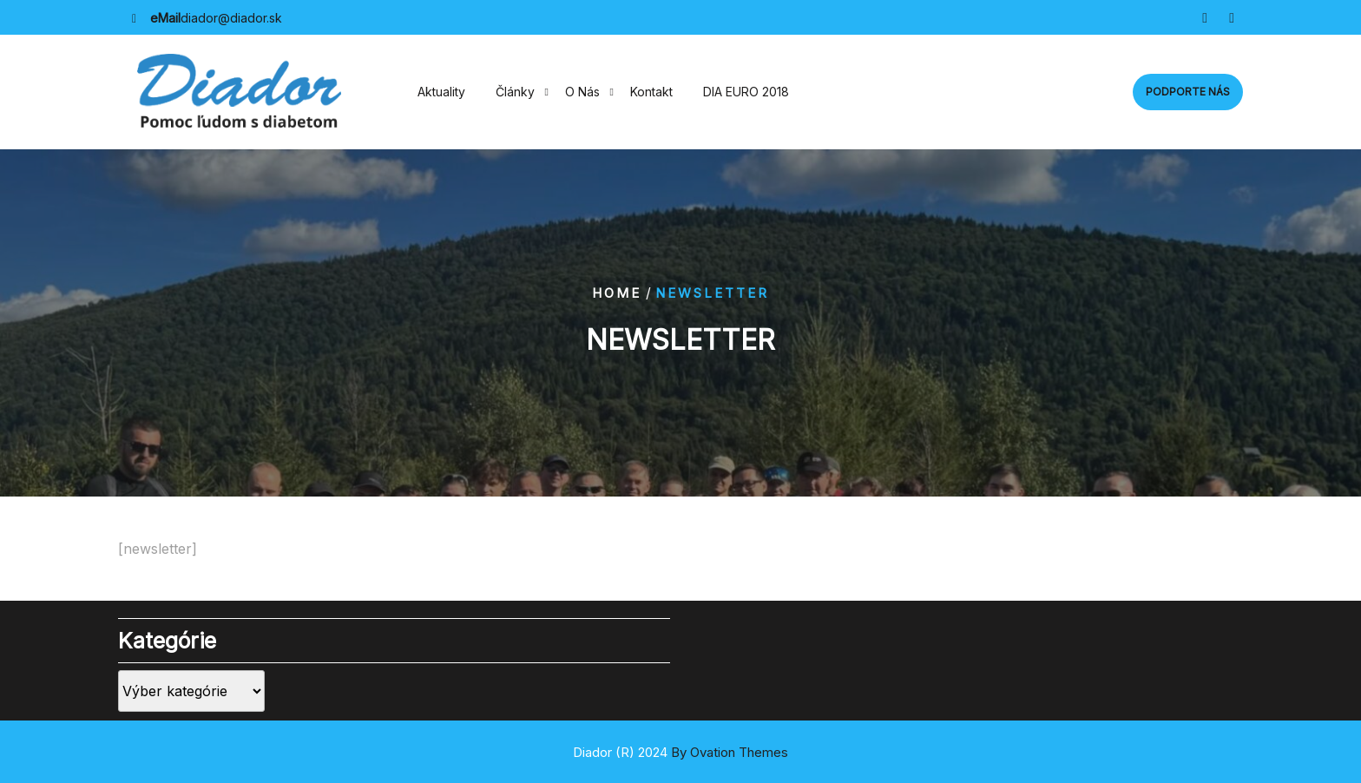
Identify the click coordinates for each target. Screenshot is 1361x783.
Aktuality (441, 91)
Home (616, 293)
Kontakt (651, 91)
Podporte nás (1188, 91)
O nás (582, 91)
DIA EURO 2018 (746, 91)
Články (515, 91)
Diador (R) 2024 (680, 752)
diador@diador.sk (231, 17)
